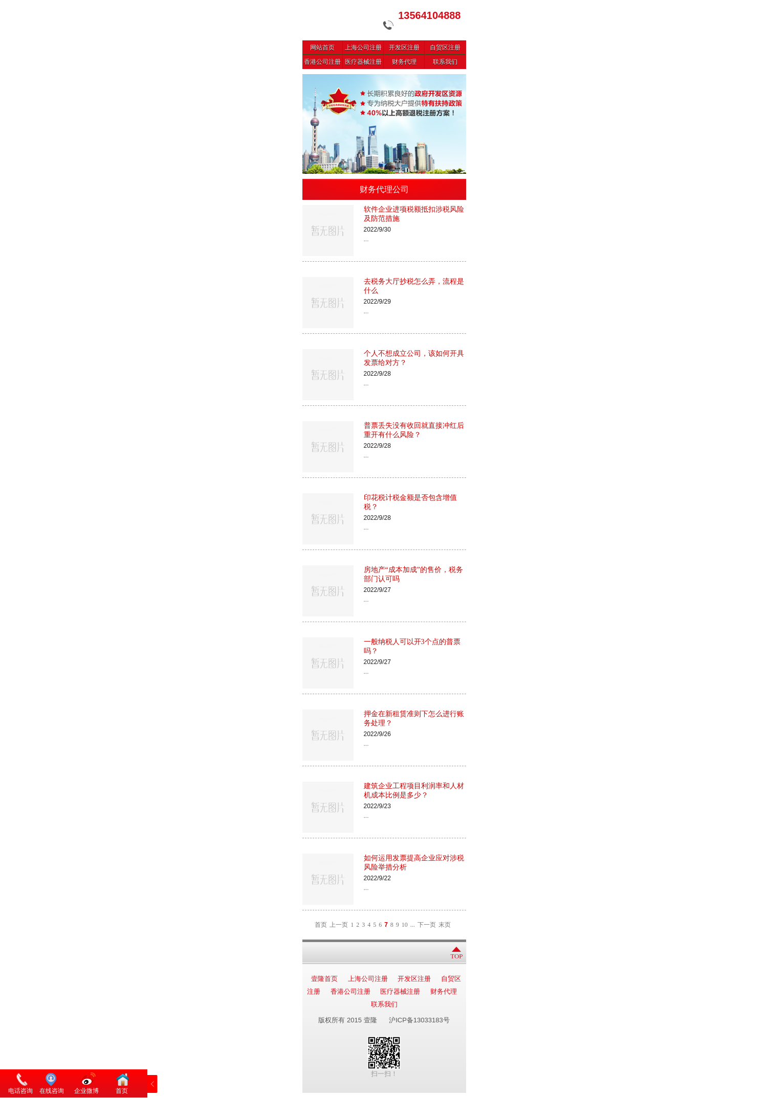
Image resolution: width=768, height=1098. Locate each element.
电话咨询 (20, 1090)
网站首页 (322, 47)
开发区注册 (404, 47)
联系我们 (445, 61)
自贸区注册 (445, 47)
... (412, 924)
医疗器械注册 (363, 61)
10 (405, 924)
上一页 (339, 924)
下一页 (427, 924)
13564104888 (429, 15)
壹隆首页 (324, 978)
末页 (444, 924)
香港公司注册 (322, 61)
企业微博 (86, 1090)
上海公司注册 (363, 47)
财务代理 (404, 61)
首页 (321, 924)
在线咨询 (51, 1090)
